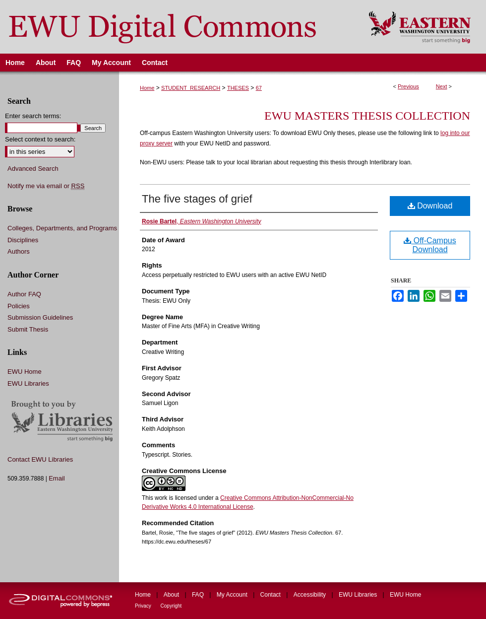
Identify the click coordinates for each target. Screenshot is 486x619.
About (172, 594)
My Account (233, 594)
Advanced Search (33, 168)
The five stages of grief (197, 199)
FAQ (198, 594)
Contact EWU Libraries (40, 459)
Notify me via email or (45, 186)
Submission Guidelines (40, 317)
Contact (271, 594)
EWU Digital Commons (178, 27)
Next (441, 86)
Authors (18, 251)
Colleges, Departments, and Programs (62, 228)
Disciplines (22, 240)
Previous (408, 86)
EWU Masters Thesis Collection (367, 115)
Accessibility (311, 594)
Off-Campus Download (430, 245)
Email (57, 478)
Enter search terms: (33, 116)
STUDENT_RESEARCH (190, 88)
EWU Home (24, 371)
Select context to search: (40, 139)
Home (147, 88)
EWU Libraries (28, 383)
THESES (238, 88)
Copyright (171, 606)
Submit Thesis (27, 329)
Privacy (144, 606)
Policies (18, 306)
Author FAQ (24, 294)
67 (259, 88)
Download (430, 206)
